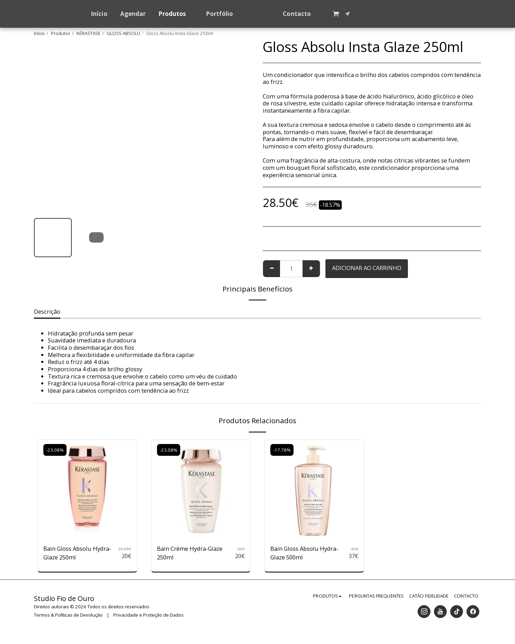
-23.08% (55, 450)
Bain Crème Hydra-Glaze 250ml (189, 553)
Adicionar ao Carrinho (366, 268)
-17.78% (282, 450)
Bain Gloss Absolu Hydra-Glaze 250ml (77, 553)
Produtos (60, 33)
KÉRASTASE (89, 33)
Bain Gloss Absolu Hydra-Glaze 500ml (304, 553)
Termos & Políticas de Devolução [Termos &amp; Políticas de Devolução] (68, 615)
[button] (349, 13)
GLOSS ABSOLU (123, 33)
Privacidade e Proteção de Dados (148, 615)
